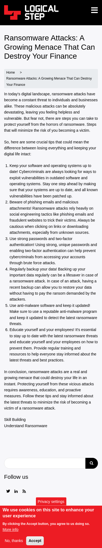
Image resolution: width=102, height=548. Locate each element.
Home (10, 72)
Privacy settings (51, 505)
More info (10, 533)
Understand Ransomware (25, 426)
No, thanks (14, 544)
